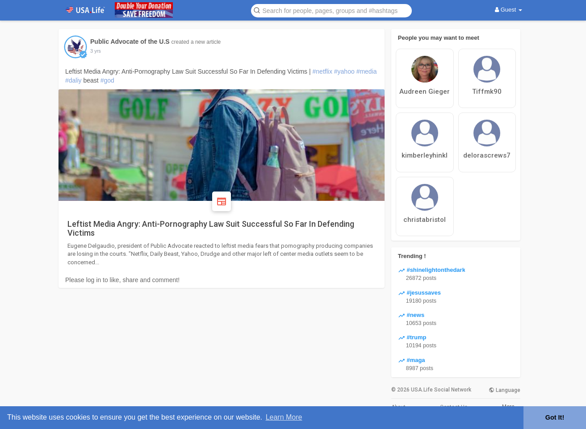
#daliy (73, 80)
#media (366, 71)
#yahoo (344, 71)
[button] (331, 10)
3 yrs (95, 51)
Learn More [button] (284, 417)
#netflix (322, 71)
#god (107, 80)
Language (504, 390)
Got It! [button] (554, 417)
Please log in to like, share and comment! (122, 279)
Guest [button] (508, 9)
